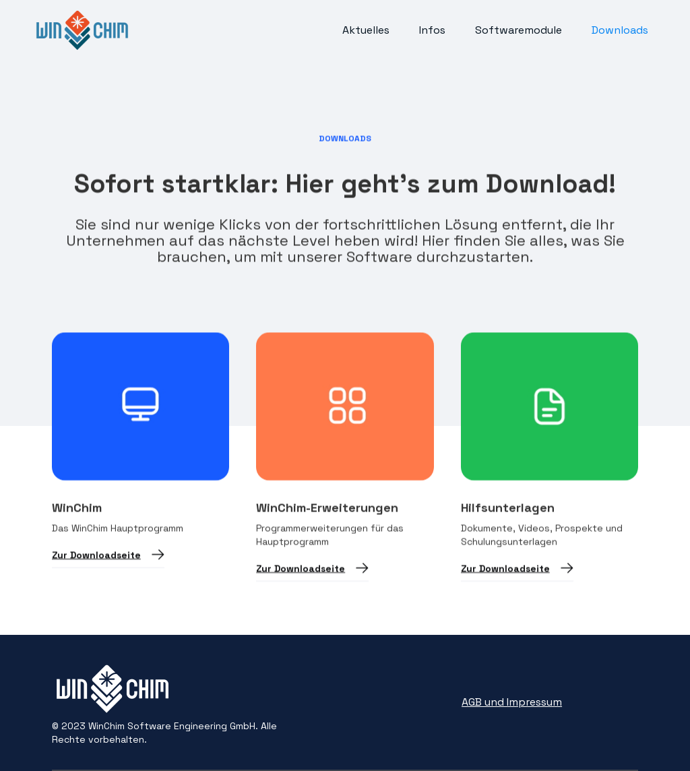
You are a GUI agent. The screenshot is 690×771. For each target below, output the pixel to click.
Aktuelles (365, 30)
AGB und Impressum (512, 702)
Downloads (620, 30)
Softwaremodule (518, 30)
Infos (432, 30)
